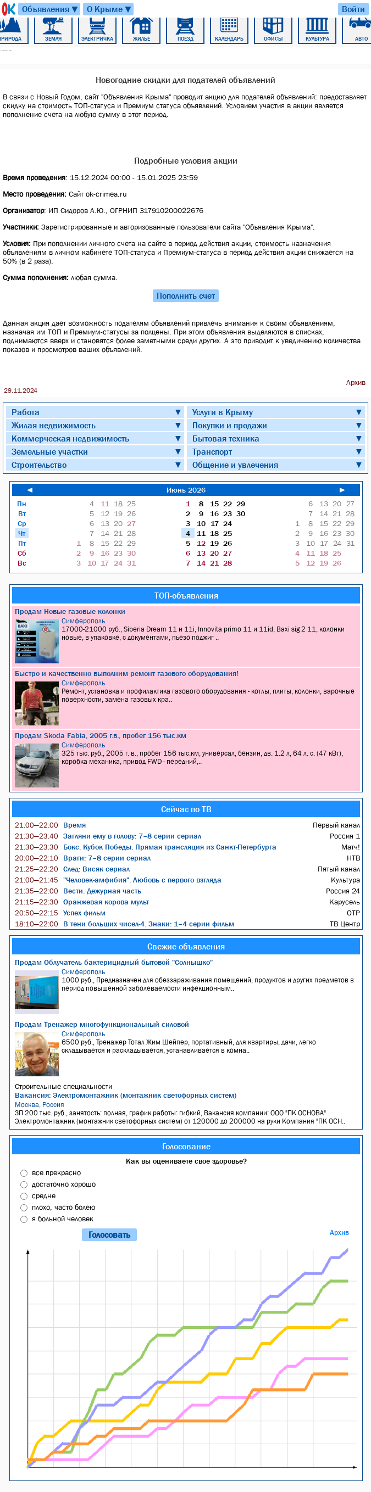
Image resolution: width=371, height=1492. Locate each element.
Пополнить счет (186, 295)
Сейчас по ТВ (186, 809)
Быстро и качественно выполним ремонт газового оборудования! (127, 673)
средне (44, 1195)
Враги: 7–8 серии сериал (83, 857)
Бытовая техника (225, 438)
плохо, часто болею (63, 1207)
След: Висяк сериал (72, 868)
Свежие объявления (186, 946)
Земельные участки (50, 451)
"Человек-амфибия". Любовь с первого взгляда (118, 879)
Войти (353, 9)
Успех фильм (60, 912)
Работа (26, 412)
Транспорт (212, 451)
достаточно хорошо (64, 1184)
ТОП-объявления (186, 595)
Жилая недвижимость (54, 425)
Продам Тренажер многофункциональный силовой (102, 1024)
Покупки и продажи (229, 425)
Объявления (50, 9)
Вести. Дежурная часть (78, 890)
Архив (339, 1232)
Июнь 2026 (186, 489)
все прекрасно (56, 1172)
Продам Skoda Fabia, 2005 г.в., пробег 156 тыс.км (100, 735)
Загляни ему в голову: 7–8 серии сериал (108, 835)
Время (50, 824)
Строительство (39, 465)
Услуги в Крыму (222, 412)
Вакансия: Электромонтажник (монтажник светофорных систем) (125, 1095)
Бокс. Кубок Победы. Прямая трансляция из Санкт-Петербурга (145, 846)
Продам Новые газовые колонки (70, 611)
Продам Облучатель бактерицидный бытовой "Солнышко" (114, 962)
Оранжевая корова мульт (82, 901)
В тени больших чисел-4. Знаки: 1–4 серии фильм (124, 923)
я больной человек (62, 1218)
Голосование (186, 1146)
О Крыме (109, 9)
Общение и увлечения (235, 465)
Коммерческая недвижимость (70, 438)
